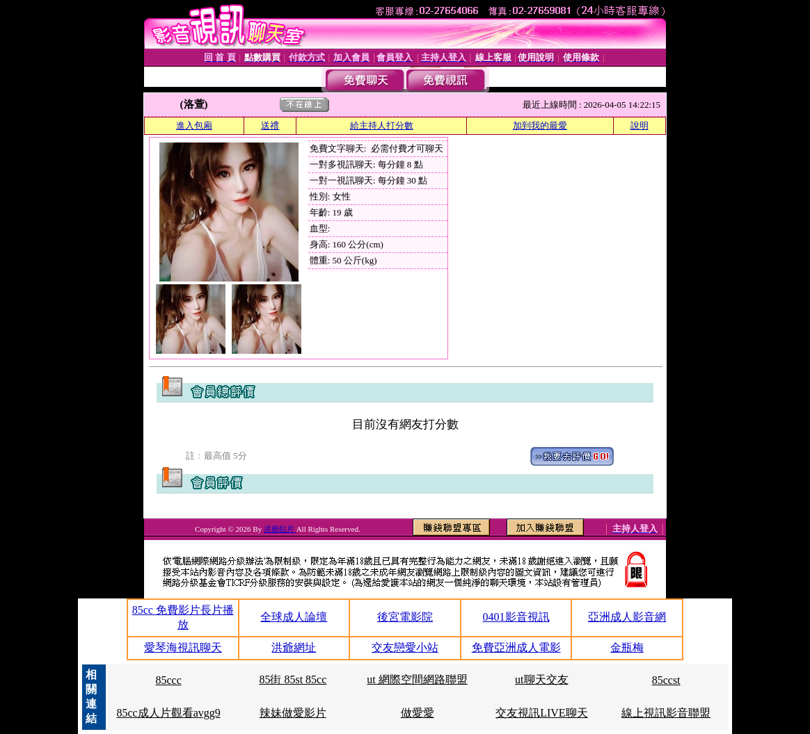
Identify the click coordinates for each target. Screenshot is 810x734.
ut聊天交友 (541, 679)
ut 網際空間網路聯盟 (417, 679)
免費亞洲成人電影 (516, 647)
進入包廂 (194, 125)
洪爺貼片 (280, 529)
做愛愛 (417, 713)
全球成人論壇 (293, 617)
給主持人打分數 (381, 125)
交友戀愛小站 (405, 647)
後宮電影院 (405, 617)
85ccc (168, 680)
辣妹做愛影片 (293, 713)
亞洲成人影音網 (627, 617)
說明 (639, 125)
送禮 (270, 125)
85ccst (666, 680)
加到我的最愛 (540, 125)
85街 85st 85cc (292, 679)
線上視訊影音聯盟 (665, 713)
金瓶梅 (627, 647)
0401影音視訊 (516, 617)
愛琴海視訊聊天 (183, 647)
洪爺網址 (293, 647)
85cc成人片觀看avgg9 (168, 713)
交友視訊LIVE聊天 (541, 713)
